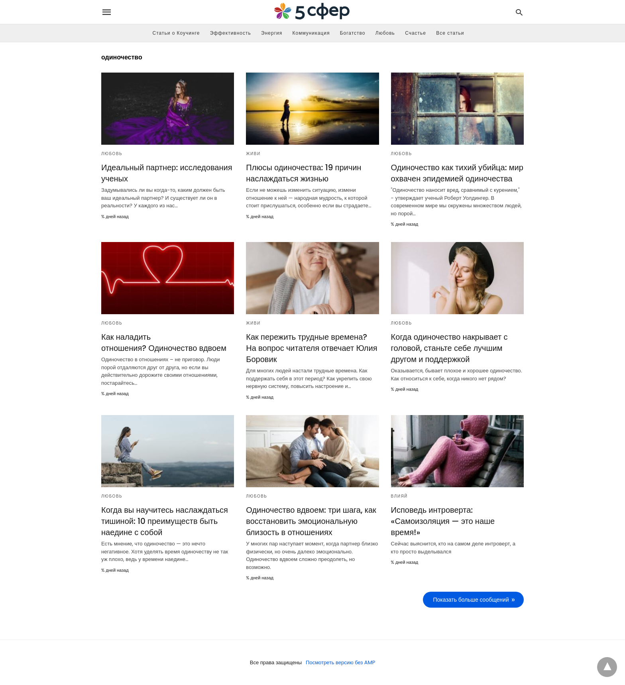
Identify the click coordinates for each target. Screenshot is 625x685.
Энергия (271, 33)
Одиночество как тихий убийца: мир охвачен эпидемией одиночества (457, 173)
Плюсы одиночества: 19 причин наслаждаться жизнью (303, 173)
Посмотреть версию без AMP (340, 662)
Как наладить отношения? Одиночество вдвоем (163, 342)
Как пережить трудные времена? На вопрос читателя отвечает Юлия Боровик (311, 348)
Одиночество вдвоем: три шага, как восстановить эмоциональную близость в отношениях (311, 521)
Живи (253, 154)
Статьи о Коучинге (176, 33)
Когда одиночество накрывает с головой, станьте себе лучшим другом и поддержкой (449, 348)
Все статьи (450, 33)
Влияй (399, 496)
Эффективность (230, 33)
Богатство (353, 33)
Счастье (415, 33)
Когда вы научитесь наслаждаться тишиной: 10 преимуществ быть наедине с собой (164, 521)
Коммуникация (311, 33)
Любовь (385, 33)
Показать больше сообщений (471, 600)
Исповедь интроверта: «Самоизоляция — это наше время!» (443, 521)
